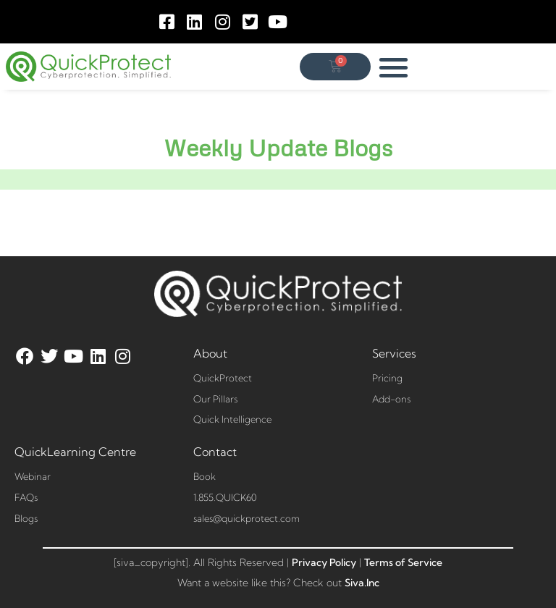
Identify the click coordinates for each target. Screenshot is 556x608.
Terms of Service (403, 562)
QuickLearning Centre (75, 451)
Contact (215, 451)
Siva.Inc (362, 582)
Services (394, 353)
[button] (394, 66)
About (210, 353)
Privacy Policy (324, 562)
